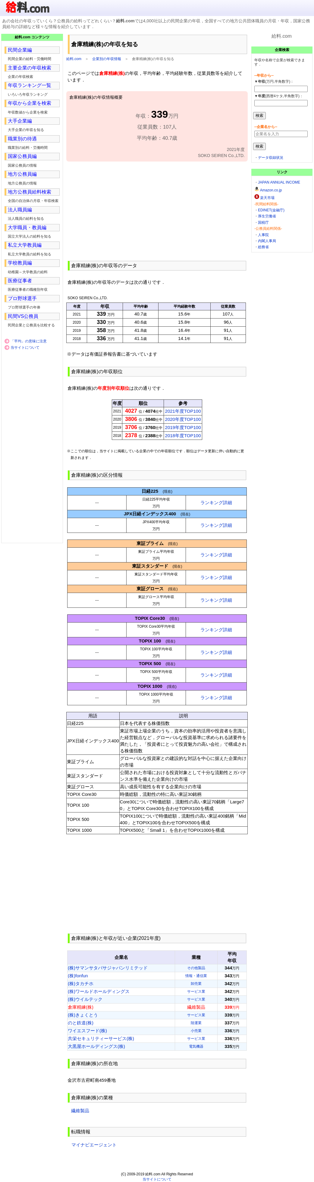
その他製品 (196, 968)
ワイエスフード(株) (87, 1030)
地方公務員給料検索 (29, 191)
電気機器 (196, 1046)
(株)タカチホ (80, 983)
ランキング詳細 (216, 502)
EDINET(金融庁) (271, 210)
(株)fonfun (78, 975)
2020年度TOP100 (183, 419)
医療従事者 (20, 280)
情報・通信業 (196, 976)
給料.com (73, 59)
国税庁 (263, 222)
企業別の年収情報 (106, 59)
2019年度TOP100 (183, 427)
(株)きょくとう (83, 1014)
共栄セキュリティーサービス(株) (101, 1038)
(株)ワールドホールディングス (99, 991)
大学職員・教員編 (27, 227)
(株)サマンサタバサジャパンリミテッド (108, 967)
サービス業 (196, 991)
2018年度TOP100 (183, 435)
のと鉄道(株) (80, 1022)
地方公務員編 (22, 174)
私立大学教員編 (25, 245)
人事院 (263, 235)
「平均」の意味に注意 (29, 341)
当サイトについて (25, 347)
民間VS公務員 (23, 316)
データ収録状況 (270, 157)
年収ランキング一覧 (29, 85)
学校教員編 (20, 262)
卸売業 (196, 984)
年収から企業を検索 (29, 103)
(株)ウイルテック (85, 999)
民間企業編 (20, 50)
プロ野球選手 (22, 298)
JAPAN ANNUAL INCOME (279, 182)
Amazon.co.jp (271, 190)
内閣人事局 (267, 241)
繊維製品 (80, 1110)
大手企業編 (20, 120)
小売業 (196, 1031)
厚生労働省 (267, 216)
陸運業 (196, 1023)
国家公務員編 (22, 156)
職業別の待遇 (22, 138)
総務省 (263, 247)
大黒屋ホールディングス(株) (96, 1046)
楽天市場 (267, 198)
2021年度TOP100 (183, 411)
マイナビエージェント (94, 1144)
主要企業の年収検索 (29, 67)
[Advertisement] (157, 210)
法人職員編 (20, 209)
